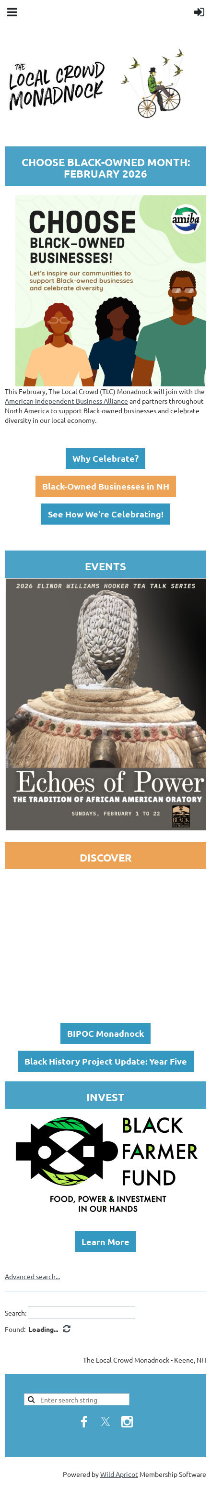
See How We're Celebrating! (106, 513)
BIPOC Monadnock (105, 1033)
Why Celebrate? (105, 458)
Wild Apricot (119, 1474)
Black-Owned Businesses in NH (105, 485)
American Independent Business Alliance (66, 400)
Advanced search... (32, 1276)
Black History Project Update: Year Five (105, 1061)
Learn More (105, 1241)
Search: (15, 1312)
